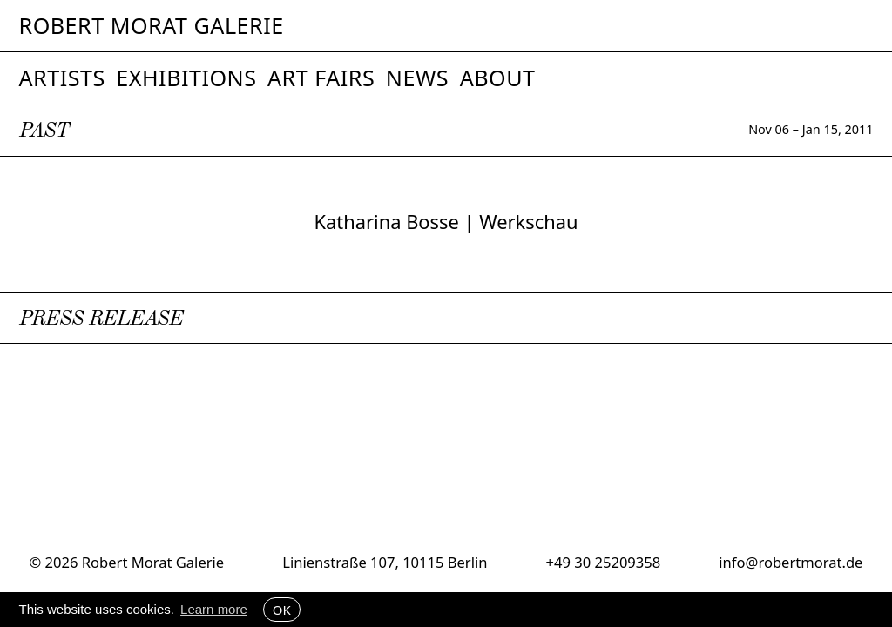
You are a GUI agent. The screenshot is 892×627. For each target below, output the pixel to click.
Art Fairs (321, 77)
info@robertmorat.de (790, 562)
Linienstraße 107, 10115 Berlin (384, 562)
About (498, 77)
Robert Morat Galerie (151, 26)
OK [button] (282, 609)
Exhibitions (186, 77)
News (417, 77)
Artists (62, 77)
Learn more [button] (213, 609)
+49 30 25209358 (603, 562)
